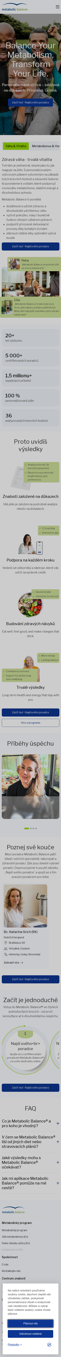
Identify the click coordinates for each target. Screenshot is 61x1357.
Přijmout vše (30, 1323)
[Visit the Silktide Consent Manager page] (49, 1345)
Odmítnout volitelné (30, 1333)
